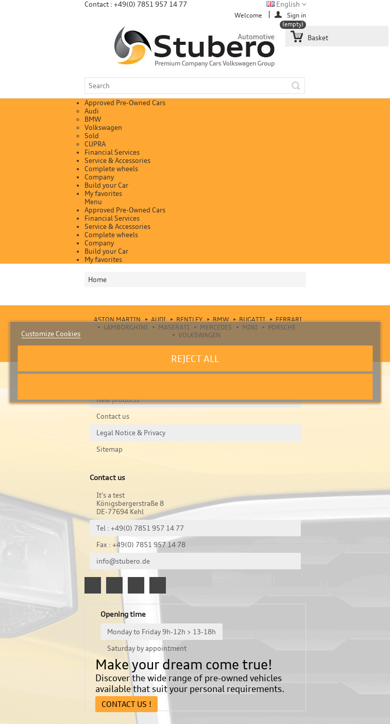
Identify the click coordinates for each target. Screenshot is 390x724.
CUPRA (95, 144)
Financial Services (112, 152)
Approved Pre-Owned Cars (124, 102)
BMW (92, 119)
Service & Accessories (117, 160)
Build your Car (106, 185)
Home (97, 279)
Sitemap (109, 449)
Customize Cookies (50, 334)
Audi (91, 111)
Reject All (195, 358)
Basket (306, 34)
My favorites (103, 193)
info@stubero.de (123, 561)
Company (99, 177)
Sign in (296, 14)
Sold (91, 135)
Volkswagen (103, 127)
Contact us (112, 416)
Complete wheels (111, 168)
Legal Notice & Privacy (130, 433)
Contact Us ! (126, 704)
